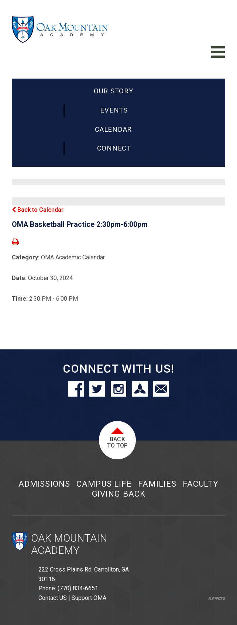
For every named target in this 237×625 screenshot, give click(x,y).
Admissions (44, 483)
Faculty (201, 483)
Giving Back (118, 493)
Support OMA (89, 597)
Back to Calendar (37, 209)
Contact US (52, 597)
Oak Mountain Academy (69, 544)
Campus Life (104, 483)
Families (157, 483)
